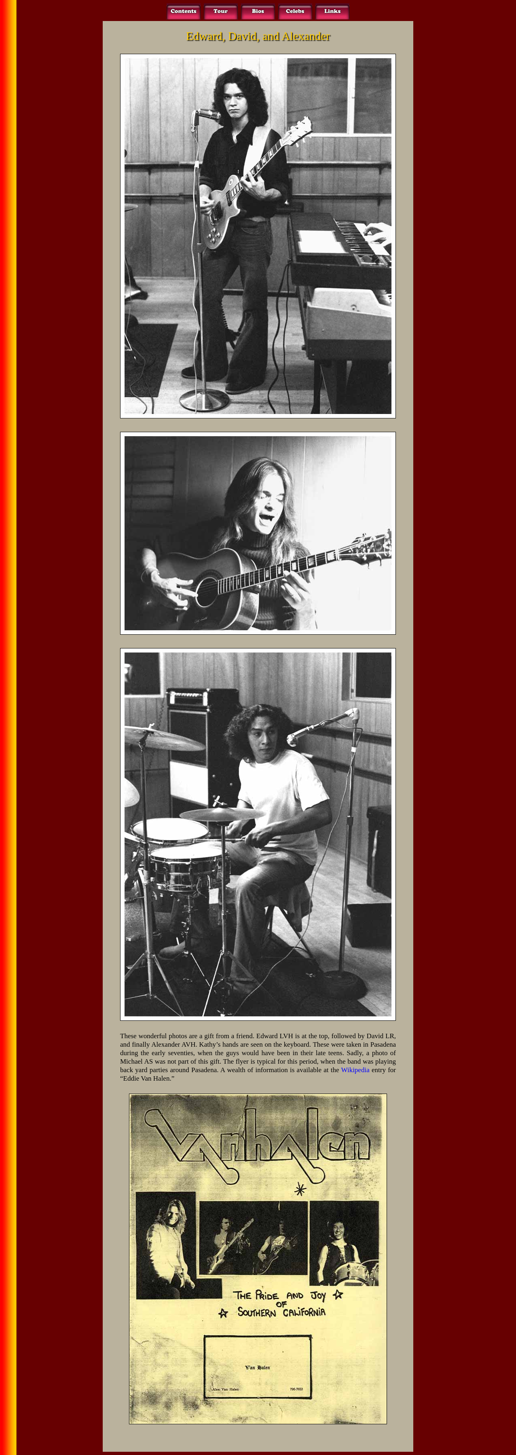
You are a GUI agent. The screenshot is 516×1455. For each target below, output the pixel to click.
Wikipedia (355, 1070)
